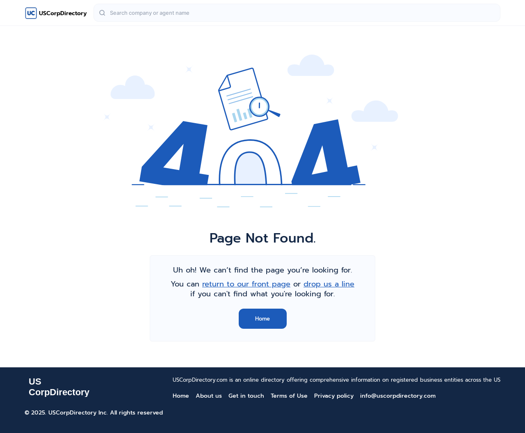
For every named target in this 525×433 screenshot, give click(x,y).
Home (262, 319)
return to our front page (246, 284)
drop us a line (329, 284)
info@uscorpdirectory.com (398, 396)
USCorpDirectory (63, 13)
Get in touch (246, 396)
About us (209, 396)
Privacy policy (334, 396)
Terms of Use (289, 396)
